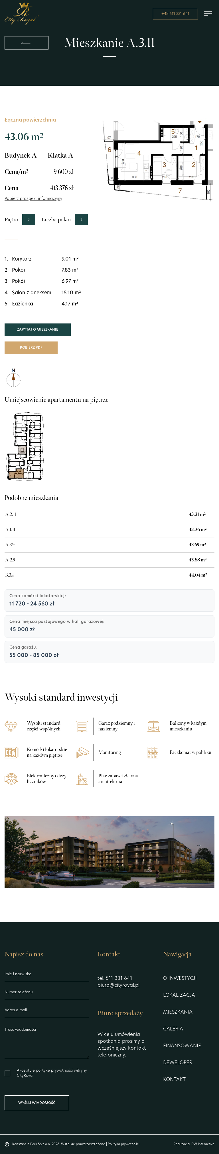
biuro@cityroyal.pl (118, 985)
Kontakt (174, 1079)
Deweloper (177, 1062)
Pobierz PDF (31, 347)
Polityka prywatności (123, 1144)
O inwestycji (180, 978)
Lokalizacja (179, 995)
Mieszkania (177, 1012)
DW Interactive (202, 1144)
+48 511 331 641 (175, 14)
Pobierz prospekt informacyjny (33, 199)
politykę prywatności (55, 1070)
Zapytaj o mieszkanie (37, 329)
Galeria (173, 1029)
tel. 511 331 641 (115, 978)
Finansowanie (182, 1046)
